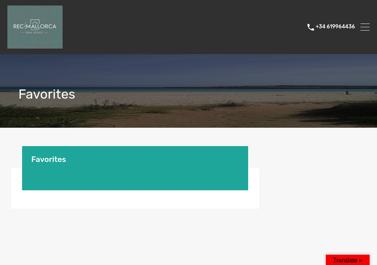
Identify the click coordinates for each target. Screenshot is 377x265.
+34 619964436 (335, 27)
